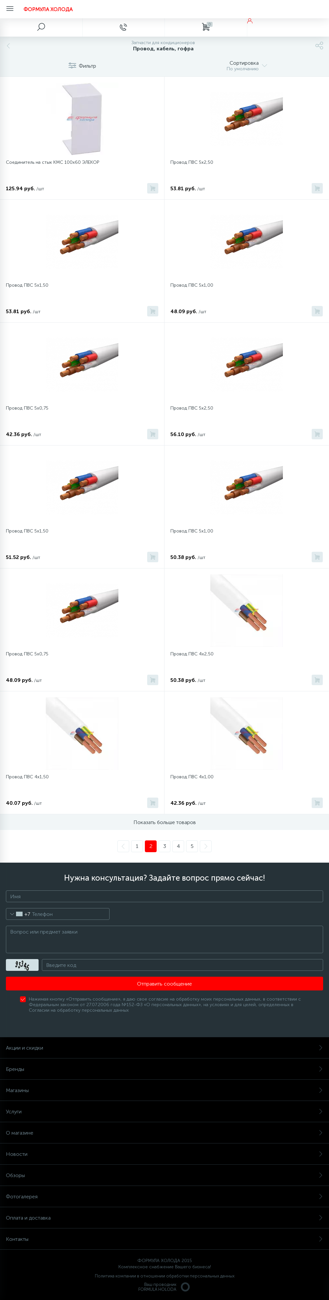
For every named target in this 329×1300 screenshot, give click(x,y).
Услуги (164, 1111)
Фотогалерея (164, 1196)
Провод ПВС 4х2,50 (192, 654)
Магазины (164, 1090)
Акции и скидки (164, 1048)
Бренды (164, 1069)
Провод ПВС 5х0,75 (27, 408)
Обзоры (164, 1175)
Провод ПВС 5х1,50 (27, 285)
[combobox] (18, 914)
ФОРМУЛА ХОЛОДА (48, 9)
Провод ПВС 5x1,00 (191, 531)
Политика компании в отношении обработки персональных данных (164, 1276)
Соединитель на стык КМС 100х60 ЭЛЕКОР (52, 162)
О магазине (164, 1133)
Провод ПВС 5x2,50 (191, 408)
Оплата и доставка (164, 1218)
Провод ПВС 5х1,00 (191, 285)
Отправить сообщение (164, 984)
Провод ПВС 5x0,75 (27, 654)
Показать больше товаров (164, 822)
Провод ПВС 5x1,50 (27, 531)
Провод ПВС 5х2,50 (191, 162)
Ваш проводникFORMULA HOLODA (164, 1287)
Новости (164, 1154)
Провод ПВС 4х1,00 (192, 777)
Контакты (164, 1239)
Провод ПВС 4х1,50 (27, 777)
